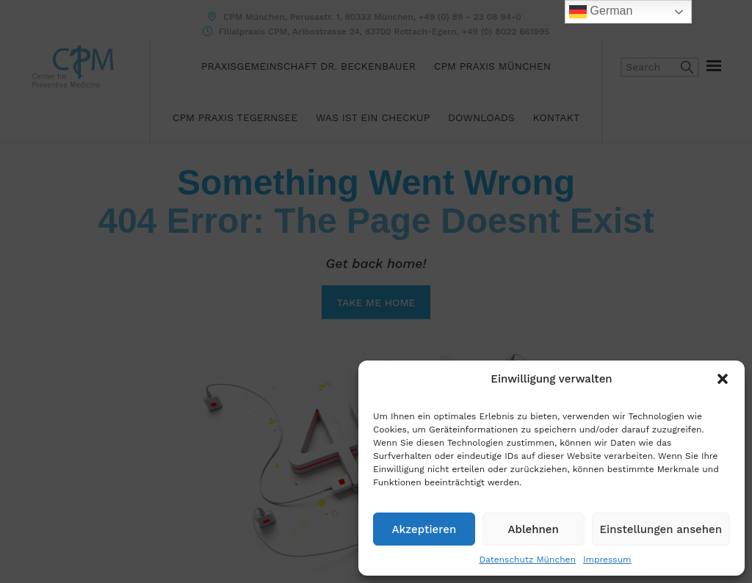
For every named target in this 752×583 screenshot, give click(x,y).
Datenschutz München (527, 559)
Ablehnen (533, 529)
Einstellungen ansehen (661, 529)
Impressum (607, 559)
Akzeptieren (424, 529)
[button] (722, 379)
